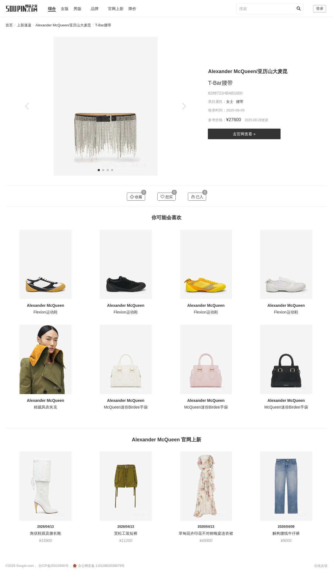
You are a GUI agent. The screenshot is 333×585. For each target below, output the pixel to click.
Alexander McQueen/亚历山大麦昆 (63, 25)
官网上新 (115, 8)
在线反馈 (320, 566)
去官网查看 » (244, 134)
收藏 (136, 197)
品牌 (95, 8)
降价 (132, 8)
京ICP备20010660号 (53, 566)
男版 (77, 8)
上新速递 (24, 25)
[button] (184, 106)
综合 (52, 8)
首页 (9, 25)
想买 (166, 197)
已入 (197, 197)
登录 (319, 8)
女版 (65, 8)
